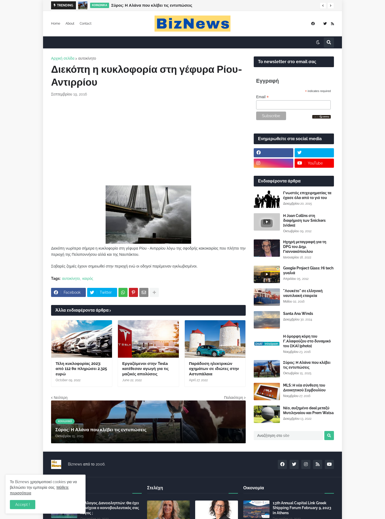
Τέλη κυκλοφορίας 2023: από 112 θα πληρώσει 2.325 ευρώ (81, 368)
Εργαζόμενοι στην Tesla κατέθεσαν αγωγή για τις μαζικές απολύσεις (145, 368)
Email (262, 97)
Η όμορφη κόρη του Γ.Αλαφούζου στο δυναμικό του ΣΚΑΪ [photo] (307, 341)
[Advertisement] (148, 141)
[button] (323, 5)
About (70, 23)
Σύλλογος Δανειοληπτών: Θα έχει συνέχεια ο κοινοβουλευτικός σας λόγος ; (109, 508)
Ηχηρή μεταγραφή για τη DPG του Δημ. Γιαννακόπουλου (304, 247)
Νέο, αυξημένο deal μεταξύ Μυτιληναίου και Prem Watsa (308, 410)
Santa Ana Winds (298, 313)
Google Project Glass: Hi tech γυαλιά (308, 270)
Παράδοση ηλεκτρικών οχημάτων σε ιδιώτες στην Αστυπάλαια (214, 368)
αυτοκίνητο (87, 58)
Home (55, 23)
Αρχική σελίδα (62, 58)
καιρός (87, 278)
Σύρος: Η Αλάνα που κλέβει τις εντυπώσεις (151, 5)
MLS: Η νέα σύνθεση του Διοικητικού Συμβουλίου (304, 387)
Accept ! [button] (22, 504)
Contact (85, 23)
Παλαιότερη (233, 397)
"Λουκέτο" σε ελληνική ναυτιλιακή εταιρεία (303, 293)
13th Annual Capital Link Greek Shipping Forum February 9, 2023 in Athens (302, 508)
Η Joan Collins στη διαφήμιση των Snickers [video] (304, 220)
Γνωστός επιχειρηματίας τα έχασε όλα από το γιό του (307, 195)
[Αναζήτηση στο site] (288, 435)
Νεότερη (60, 397)
